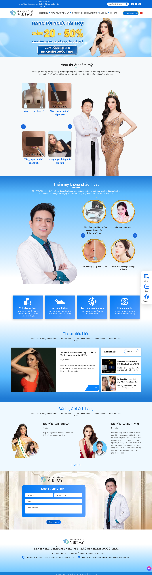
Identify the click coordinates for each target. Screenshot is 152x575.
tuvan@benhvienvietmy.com (28, 4)
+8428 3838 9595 (132, 13)
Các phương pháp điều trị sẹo (94, 266)
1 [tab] (71, 465)
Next (70, 126)
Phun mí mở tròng (123, 227)
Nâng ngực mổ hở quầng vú (33, 161)
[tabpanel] (42, 440)
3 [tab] (77, 465)
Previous (23, 126)
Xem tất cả (132, 352)
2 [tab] (74, 465)
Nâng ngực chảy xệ (33, 111)
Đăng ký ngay (54, 522)
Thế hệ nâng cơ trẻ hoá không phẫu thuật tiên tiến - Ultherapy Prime (94, 230)
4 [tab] (80, 465)
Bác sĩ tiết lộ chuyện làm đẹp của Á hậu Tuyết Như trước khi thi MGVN (78, 354)
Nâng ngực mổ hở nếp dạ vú (59, 112)
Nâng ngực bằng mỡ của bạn (60, 161)
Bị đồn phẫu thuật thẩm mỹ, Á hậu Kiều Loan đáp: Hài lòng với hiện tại (127, 381)
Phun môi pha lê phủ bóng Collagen (123, 268)
